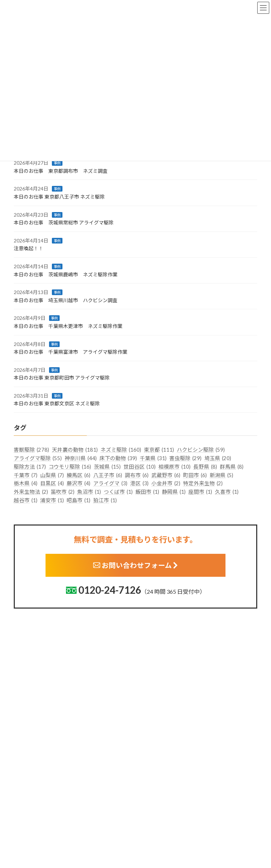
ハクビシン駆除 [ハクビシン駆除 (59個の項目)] (201, 450)
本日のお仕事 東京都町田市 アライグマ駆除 (62, 378)
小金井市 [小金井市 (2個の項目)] (165, 483)
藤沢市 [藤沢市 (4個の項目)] (78, 483)
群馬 (146, 792)
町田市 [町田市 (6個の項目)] (195, 475)
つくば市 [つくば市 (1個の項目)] (118, 492)
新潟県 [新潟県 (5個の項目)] (221, 475)
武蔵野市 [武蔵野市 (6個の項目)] (165, 475)
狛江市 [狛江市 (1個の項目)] (105, 500)
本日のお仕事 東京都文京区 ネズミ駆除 (57, 403)
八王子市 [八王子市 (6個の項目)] (107, 475)
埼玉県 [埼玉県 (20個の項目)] (217, 458)
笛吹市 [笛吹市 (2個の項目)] (62, 492)
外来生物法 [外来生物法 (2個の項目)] (31, 492)
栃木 (146, 781)
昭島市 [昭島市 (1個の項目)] (78, 500)
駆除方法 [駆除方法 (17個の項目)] (30, 467)
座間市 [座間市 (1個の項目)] (200, 492)
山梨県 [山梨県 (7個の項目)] (52, 475)
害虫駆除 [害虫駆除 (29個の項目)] (185, 458)
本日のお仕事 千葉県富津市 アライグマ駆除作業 (70, 352)
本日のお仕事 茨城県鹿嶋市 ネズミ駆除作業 (66, 274)
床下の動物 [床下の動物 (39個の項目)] (118, 458)
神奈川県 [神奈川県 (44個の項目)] (81, 458)
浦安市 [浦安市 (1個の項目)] (52, 500)
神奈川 (148, 825)
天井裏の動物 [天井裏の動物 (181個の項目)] (75, 450)
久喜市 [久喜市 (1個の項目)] (227, 492)
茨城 (146, 770)
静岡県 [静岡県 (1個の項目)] (174, 492)
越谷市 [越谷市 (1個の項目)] (25, 500)
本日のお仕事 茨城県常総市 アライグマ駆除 (64, 222)
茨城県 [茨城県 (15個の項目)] (107, 467)
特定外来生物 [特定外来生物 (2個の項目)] (203, 483)
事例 (57, 163)
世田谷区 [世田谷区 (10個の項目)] (140, 467)
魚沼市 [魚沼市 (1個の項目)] (89, 492)
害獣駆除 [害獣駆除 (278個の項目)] (31, 450)
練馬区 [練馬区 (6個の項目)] (78, 475)
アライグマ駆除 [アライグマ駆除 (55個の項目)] (38, 458)
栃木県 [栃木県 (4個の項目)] (25, 483)
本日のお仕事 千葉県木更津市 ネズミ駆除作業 (68, 326)
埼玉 (146, 803)
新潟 (146, 836)
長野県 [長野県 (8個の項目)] (205, 467)
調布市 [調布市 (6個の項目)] (137, 475)
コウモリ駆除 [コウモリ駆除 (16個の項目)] (70, 467)
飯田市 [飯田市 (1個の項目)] (147, 492)
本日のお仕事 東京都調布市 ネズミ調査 (61, 171)
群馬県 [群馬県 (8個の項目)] (231, 467)
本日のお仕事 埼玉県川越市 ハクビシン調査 (66, 300)
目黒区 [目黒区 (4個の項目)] (52, 483)
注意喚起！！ (28, 248)
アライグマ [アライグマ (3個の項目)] (110, 483)
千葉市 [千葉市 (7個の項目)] (25, 475)
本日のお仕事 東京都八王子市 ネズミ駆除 (59, 197)
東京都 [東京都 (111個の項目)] (159, 450)
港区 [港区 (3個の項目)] (139, 483)
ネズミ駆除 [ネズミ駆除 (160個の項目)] (121, 450)
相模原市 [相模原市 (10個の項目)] (174, 467)
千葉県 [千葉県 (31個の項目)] (153, 458)
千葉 (146, 814)
